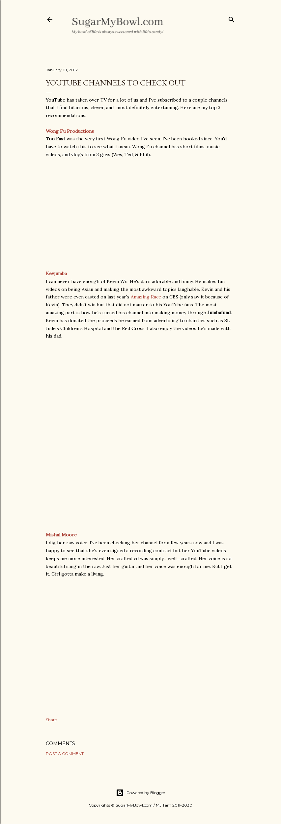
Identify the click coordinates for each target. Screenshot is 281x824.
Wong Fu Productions (70, 131)
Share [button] (51, 719)
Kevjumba (56, 273)
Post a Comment (65, 753)
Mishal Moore (61, 535)
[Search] (232, 18)
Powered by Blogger (140, 793)
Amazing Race (146, 297)
